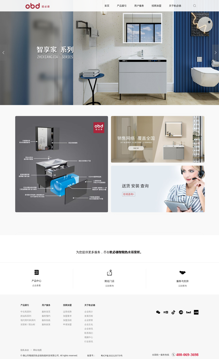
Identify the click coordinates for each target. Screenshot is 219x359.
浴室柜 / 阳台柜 (28, 324)
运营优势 (67, 311)
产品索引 (122, 5)
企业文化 (88, 324)
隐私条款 (25, 350)
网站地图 (36, 350)
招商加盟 (156, 5)
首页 (106, 5)
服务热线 (46, 320)
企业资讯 (88, 328)
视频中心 (88, 337)
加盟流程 (67, 320)
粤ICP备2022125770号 (112, 355)
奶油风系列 (26, 316)
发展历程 (88, 316)
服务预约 (46, 316)
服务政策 (46, 324)
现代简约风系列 (28, 320)
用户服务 (139, 5)
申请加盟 (67, 324)
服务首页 (46, 311)
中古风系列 (26, 311)
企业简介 (88, 311)
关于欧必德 (175, 5)
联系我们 (88, 333)
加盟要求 (67, 316)
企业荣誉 (88, 320)
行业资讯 (88, 341)
